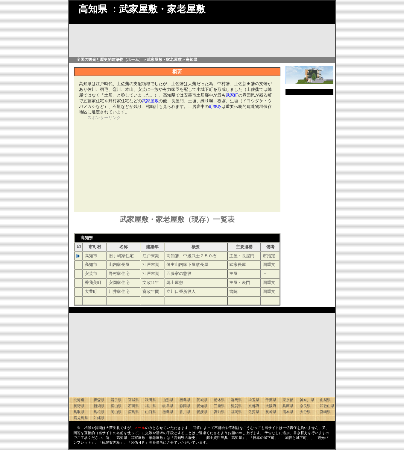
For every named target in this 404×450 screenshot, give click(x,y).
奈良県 (305, 406)
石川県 (133, 406)
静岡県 (185, 406)
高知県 (219, 412)
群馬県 (236, 400)
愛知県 (202, 406)
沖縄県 (99, 418)
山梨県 (325, 400)
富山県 (116, 406)
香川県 (185, 412)
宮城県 (133, 400)
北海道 (79, 400)
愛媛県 (202, 412)
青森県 (99, 400)
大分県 (305, 412)
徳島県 (167, 412)
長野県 (79, 406)
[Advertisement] (134, 163)
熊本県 (288, 412)
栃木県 (219, 400)
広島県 (133, 412)
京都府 (253, 406)
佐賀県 (253, 412)
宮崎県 (325, 412)
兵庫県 (288, 406)
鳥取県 (79, 412)
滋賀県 (236, 406)
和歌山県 (327, 406)
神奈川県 (307, 400)
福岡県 (236, 412)
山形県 (167, 400)
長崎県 (270, 412)
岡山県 (116, 412)
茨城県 (202, 400)
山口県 (150, 412)
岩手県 (116, 400)
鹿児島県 (81, 418)
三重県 (219, 406)
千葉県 (270, 400)
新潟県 (99, 406)
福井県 (150, 406)
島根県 (99, 412)
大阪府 (270, 406)
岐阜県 (167, 406)
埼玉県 (253, 400)
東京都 (288, 400)
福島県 (185, 400)
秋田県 (150, 400)
